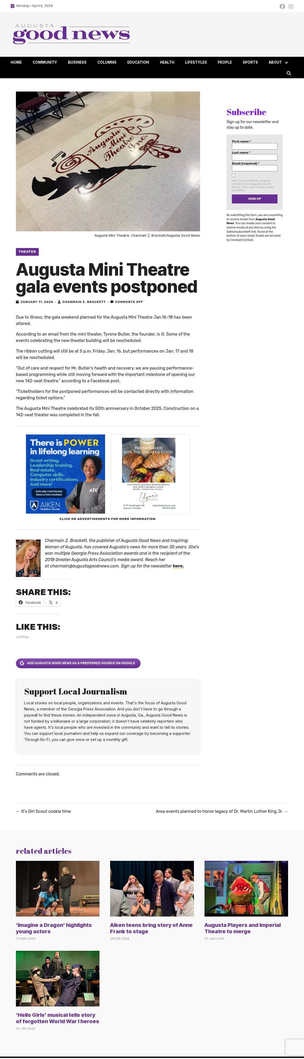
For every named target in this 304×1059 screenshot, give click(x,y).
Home (16, 62)
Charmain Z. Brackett (84, 302)
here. (178, 565)
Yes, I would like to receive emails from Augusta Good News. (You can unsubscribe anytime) (252, 185)
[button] (286, 62)
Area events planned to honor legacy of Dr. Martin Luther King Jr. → (222, 811)
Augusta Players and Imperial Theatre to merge (243, 928)
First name (241, 141)
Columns (106, 62)
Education (138, 62)
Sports (250, 62)
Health (167, 62)
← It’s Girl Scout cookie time (43, 811)
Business (77, 62)
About (275, 62)
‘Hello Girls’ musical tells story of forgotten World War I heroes (57, 1018)
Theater (27, 252)
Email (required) (245, 163)
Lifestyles (196, 62)
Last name (241, 152)
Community (45, 62)
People (225, 62)
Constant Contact (241, 240)
